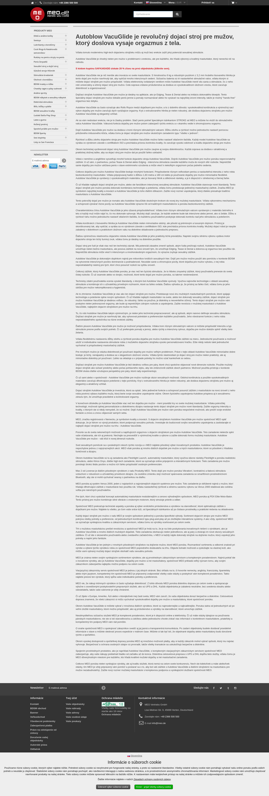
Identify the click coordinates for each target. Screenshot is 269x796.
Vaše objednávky (75, 704)
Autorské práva (38, 744)
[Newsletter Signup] (63, 161)
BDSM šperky (40, 133)
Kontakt (138, 2)
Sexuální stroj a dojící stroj (46, 66)
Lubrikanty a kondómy (44, 44)
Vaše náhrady (73, 708)
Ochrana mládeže (111, 714)
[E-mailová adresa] (46, 161)
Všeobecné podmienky (42, 721)
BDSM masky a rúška (43, 84)
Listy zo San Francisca (44, 142)
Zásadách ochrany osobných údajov (152, 779)
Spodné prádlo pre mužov (46, 128)
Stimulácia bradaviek (43, 75)
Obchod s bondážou (43, 79)
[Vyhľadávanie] (177, 14)
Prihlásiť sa (207, 2)
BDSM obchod (38, 708)
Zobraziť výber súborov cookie (113, 786)
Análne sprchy (40, 93)
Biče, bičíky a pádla (42, 106)
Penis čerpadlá (40, 61)
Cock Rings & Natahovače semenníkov (45, 51)
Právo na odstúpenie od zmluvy (43, 731)
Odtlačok (35, 749)
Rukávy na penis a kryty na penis (49, 57)
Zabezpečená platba (41, 725)
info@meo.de (159, 723)
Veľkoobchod (37, 717)
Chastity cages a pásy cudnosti (48, 88)
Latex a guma (40, 119)
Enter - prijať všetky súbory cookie (153, 786)
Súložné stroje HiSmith (44, 70)
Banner (34, 712)
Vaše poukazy (73, 721)
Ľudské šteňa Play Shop (45, 115)
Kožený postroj (41, 124)
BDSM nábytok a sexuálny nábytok (50, 97)
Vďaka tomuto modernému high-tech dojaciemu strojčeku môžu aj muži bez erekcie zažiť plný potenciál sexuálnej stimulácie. (140, 52)
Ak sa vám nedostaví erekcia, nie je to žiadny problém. (104, 120)
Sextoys (37, 40)
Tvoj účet (71, 698)
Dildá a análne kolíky (43, 35)
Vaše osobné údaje (76, 717)
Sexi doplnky (40, 137)
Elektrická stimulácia (43, 102)
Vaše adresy (72, 712)
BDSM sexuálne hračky (44, 111)
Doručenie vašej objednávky (39, 739)
